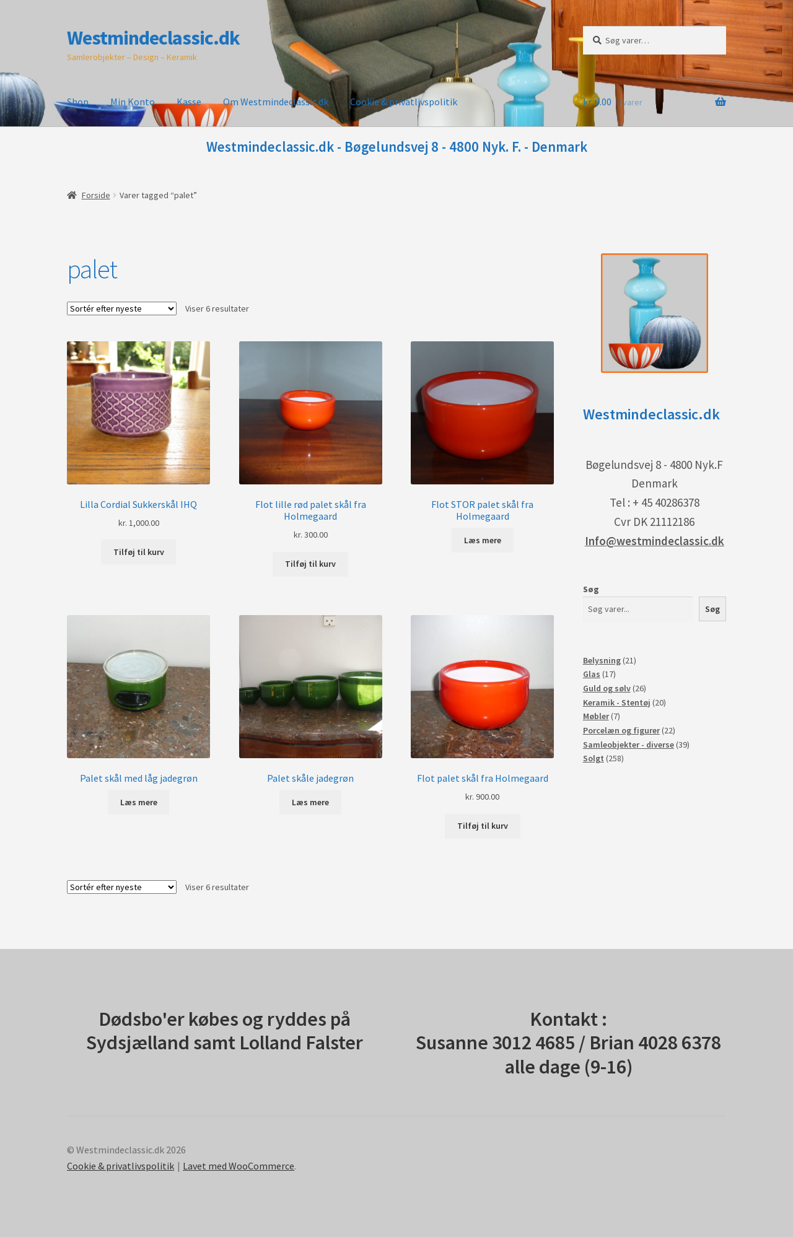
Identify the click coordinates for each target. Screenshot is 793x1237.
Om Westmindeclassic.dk (275, 101)
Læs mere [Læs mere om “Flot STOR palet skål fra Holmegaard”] (482, 540)
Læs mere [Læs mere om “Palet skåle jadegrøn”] (310, 802)
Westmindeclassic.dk (153, 37)
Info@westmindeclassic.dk (654, 540)
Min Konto (132, 101)
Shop (78, 101)
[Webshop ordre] (122, 308)
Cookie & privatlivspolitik (403, 101)
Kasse (189, 101)
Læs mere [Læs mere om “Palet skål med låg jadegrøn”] (138, 802)
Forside (96, 195)
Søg (591, 589)
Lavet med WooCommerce (238, 1166)
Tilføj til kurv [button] (138, 551)
